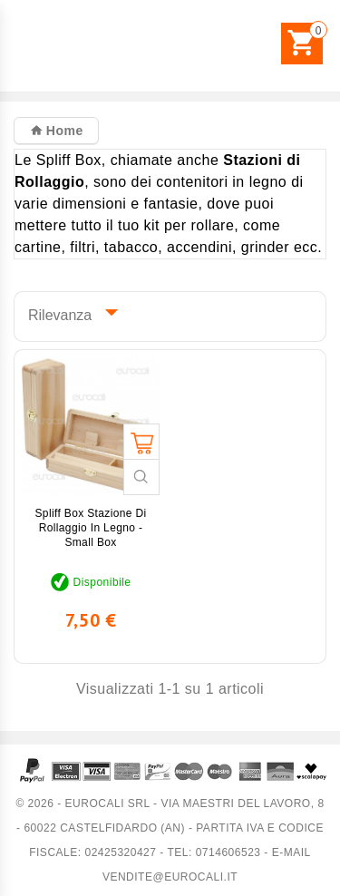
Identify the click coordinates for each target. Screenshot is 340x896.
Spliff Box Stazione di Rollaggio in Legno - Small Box (90, 528)
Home (62, 130)
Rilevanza (69, 312)
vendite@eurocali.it (170, 877)
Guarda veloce (141, 477)
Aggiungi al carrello (141, 442)
